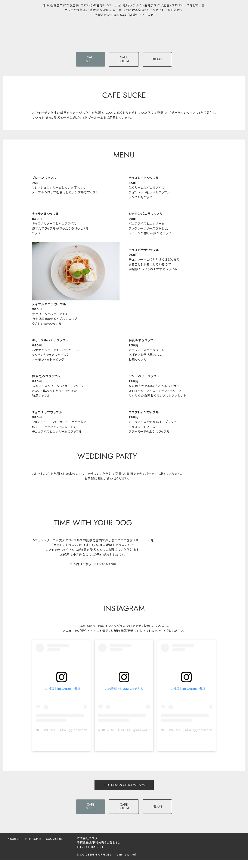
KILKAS (157, 59)
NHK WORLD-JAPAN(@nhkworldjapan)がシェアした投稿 (61, 730)
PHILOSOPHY (33, 839)
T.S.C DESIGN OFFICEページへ (124, 785)
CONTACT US (54, 839)
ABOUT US (13, 839)
